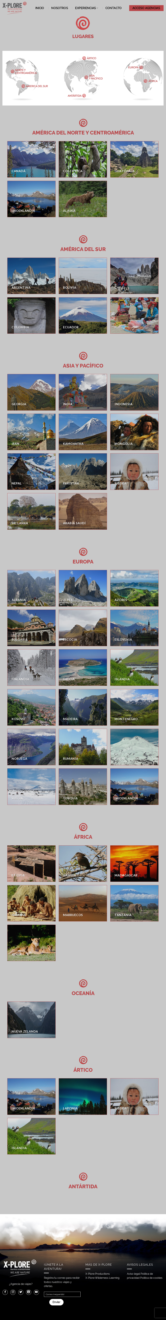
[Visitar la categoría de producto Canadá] (31, 159)
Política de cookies (151, 1277)
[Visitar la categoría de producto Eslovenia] (134, 628)
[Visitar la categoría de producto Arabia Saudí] (83, 511)
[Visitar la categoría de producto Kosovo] (31, 707)
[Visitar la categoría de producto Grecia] (83, 667)
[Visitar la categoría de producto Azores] (134, 588)
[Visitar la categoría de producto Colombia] (31, 315)
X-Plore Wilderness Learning (102, 1277)
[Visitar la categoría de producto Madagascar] (134, 863)
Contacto (113, 8)
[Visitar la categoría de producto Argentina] (31, 276)
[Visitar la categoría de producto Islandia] (134, 667)
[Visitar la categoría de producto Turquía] (83, 786)
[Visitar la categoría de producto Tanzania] (134, 903)
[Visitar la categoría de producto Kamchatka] (83, 432)
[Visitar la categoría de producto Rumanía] (83, 747)
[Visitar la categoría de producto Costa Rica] (83, 159)
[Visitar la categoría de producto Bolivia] (83, 276)
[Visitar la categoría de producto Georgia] (31, 392)
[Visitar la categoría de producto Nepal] (31, 471)
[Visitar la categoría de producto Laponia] (83, 1096)
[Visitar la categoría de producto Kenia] (31, 943)
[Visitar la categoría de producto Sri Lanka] (31, 511)
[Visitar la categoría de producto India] (83, 392)
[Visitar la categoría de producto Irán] (31, 432)
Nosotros (59, 8)
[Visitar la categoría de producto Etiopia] (31, 863)
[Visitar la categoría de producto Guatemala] (134, 159)
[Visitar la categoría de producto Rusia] (134, 747)
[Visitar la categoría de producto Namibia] (31, 903)
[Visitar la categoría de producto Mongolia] (134, 432)
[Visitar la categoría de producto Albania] (31, 588)
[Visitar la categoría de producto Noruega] (31, 747)
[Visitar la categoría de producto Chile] (134, 276)
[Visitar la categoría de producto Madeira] (83, 707)
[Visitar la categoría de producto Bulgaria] (31, 628)
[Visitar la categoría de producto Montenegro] (134, 707)
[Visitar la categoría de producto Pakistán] (83, 471)
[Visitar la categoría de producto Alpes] (83, 588)
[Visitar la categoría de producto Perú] (134, 315)
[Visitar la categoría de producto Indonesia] (134, 392)
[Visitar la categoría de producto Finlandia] (31, 667)
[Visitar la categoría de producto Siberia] (134, 471)
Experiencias (86, 8)
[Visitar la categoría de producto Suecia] (31, 786)
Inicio (39, 8)
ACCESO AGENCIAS (146, 8)
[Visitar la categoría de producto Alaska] (83, 199)
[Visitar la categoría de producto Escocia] (83, 628)
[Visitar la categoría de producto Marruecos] (83, 903)
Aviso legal (133, 1273)
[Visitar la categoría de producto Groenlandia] (31, 199)
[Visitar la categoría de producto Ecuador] (83, 315)
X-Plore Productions (97, 1273)
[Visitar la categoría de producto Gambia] (83, 863)
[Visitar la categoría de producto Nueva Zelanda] (31, 1020)
